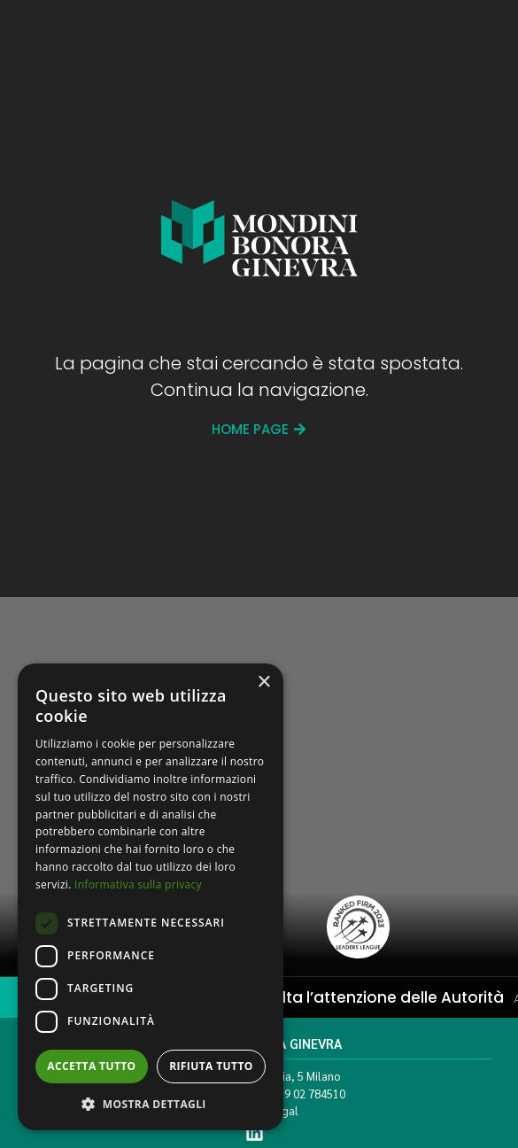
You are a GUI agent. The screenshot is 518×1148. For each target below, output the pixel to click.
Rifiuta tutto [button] (211, 1066)
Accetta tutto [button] (91, 1066)
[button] (150, 1104)
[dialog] (150, 896)
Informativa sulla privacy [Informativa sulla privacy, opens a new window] (138, 884)
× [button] (263, 682)
